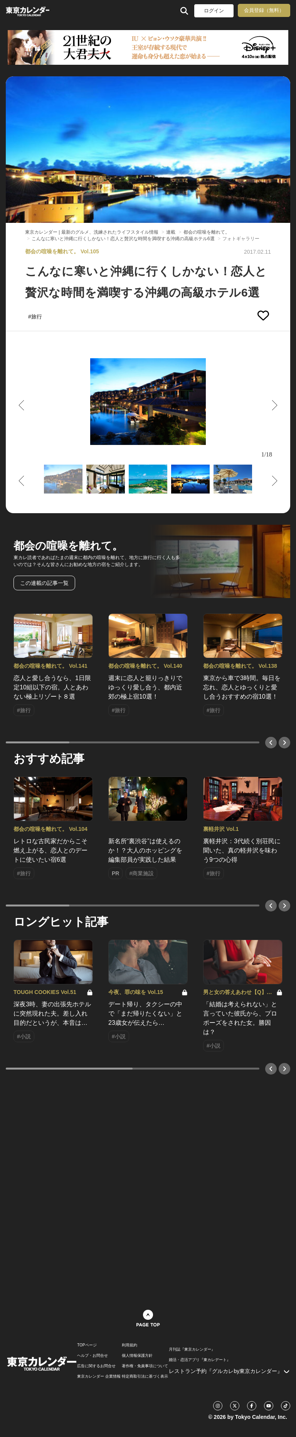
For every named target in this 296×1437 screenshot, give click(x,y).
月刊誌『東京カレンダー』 (192, 1349)
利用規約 (129, 1345)
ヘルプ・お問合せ (92, 1356)
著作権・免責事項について (145, 1366)
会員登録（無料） (264, 10)
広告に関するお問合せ (96, 1366)
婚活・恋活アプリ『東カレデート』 (199, 1360)
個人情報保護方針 (137, 1356)
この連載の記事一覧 (44, 583)
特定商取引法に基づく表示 (145, 1376)
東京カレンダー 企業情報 (99, 1376)
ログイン (214, 10)
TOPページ (86, 1345)
